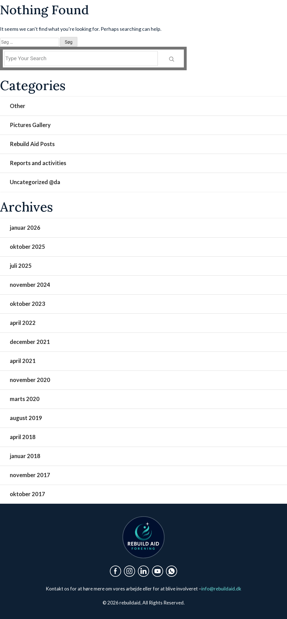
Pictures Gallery (30, 124)
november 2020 (30, 379)
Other (17, 105)
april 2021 (23, 360)
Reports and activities (38, 163)
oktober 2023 (27, 303)
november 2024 (30, 284)
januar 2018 (25, 455)
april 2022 (23, 322)
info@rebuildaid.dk (221, 589)
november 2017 (30, 475)
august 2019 (26, 417)
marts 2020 (25, 398)
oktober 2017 (27, 494)
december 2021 (30, 341)
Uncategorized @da (35, 182)
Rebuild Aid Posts (32, 143)
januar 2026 (25, 227)
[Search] (171, 58)
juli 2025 (21, 265)
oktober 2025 (27, 246)
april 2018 (23, 436)
